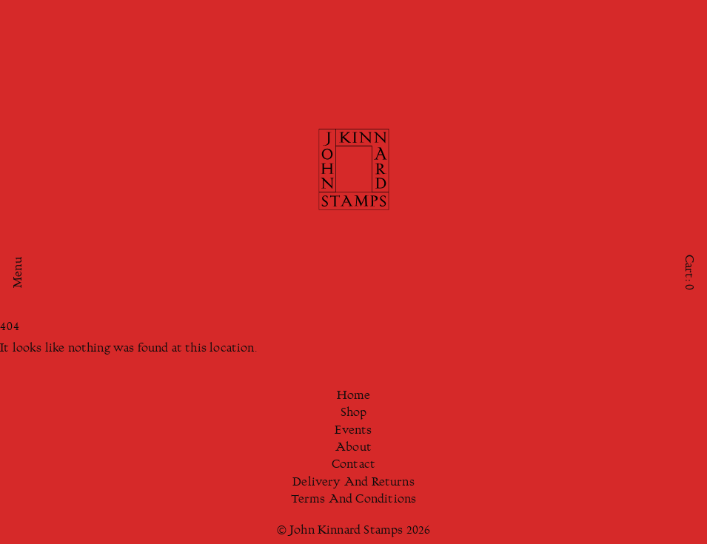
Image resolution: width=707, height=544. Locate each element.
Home (354, 396)
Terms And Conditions (354, 500)
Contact (353, 465)
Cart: (688, 271)
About (353, 448)
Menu (19, 272)
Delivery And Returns (353, 483)
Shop (354, 413)
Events (353, 431)
